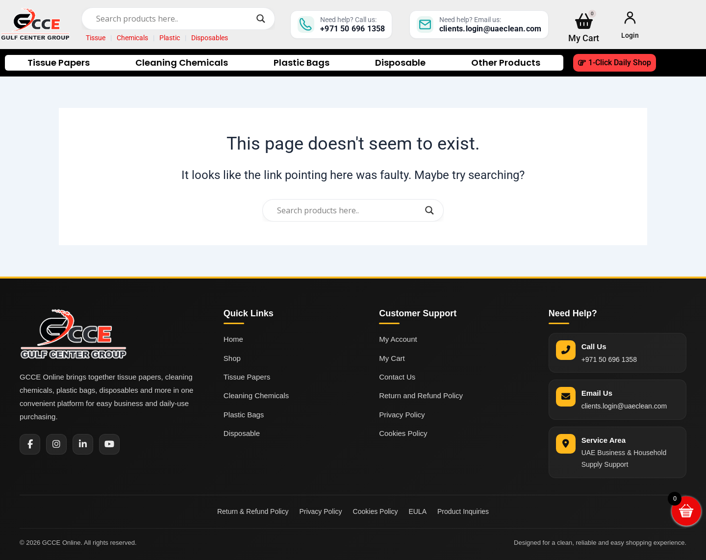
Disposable (400, 63)
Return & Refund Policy (253, 511)
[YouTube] (109, 444)
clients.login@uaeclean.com (624, 406)
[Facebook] (30, 444)
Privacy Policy (402, 414)
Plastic (169, 38)
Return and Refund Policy (421, 395)
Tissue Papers (58, 63)
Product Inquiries (463, 511)
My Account (398, 339)
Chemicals (132, 38)
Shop (232, 358)
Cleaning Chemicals (181, 63)
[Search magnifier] (261, 18)
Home (233, 339)
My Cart (392, 358)
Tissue (95, 38)
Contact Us (397, 377)
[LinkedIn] (83, 444)
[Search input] (174, 18)
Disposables (209, 38)
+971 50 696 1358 (609, 359)
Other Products (505, 63)
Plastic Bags (301, 63)
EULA (417, 511)
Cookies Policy (403, 433)
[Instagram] (56, 444)
